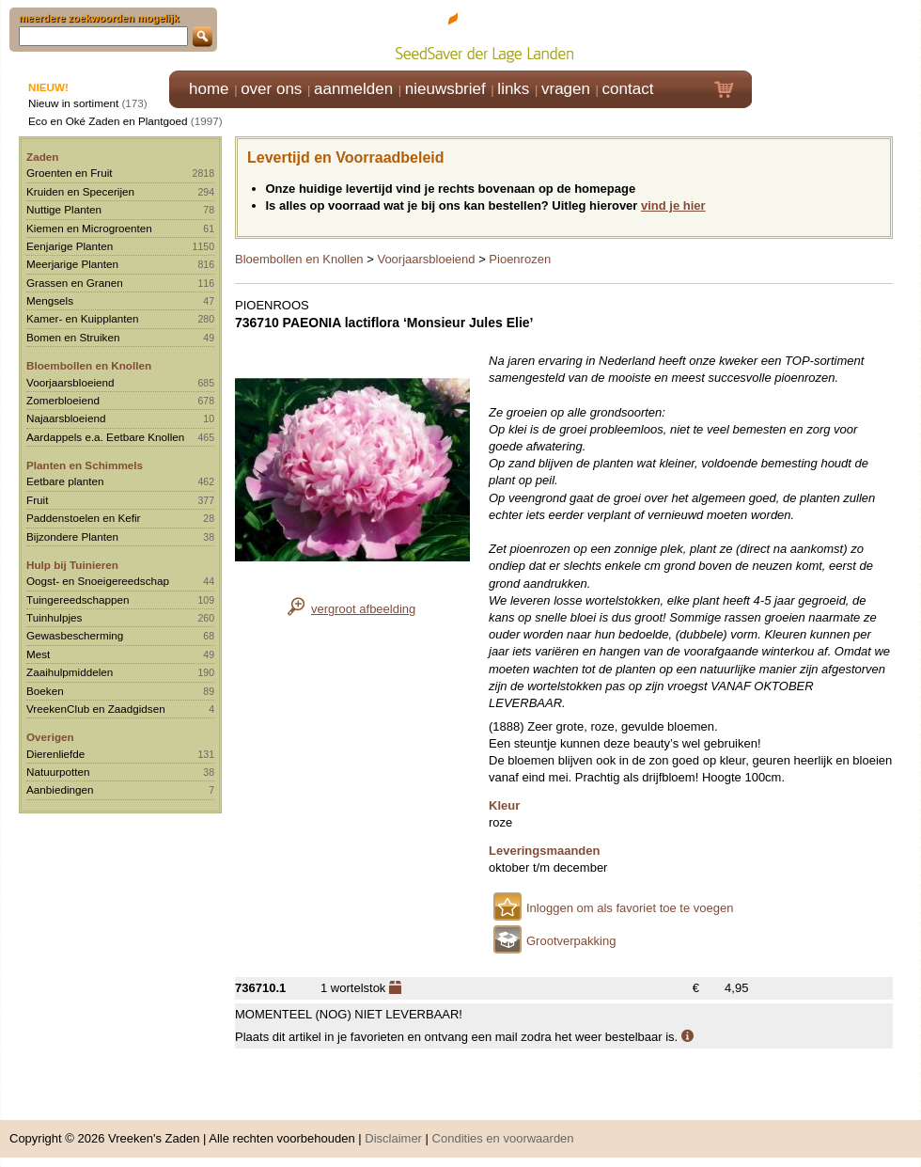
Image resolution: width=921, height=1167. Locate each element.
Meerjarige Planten (72, 264)
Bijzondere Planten (72, 536)
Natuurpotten (58, 771)
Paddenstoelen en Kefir (83, 518)
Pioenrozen (520, 259)
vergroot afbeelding (363, 609)
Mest (38, 654)
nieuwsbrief (445, 89)
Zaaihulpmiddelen (69, 672)
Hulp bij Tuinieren (72, 565)
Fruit (37, 500)
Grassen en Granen (74, 282)
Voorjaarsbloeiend (70, 382)
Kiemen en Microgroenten (89, 228)
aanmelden (353, 89)
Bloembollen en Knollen (88, 365)
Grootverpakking (571, 941)
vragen (565, 89)
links (513, 89)
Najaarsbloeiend (65, 418)
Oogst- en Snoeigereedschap (97, 581)
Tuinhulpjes (54, 617)
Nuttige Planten (63, 209)
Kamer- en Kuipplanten (82, 318)
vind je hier (673, 205)
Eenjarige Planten (69, 246)
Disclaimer (393, 1138)
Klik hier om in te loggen (837, 34)
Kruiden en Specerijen (80, 191)
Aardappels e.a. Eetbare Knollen (105, 437)
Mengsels (49, 300)
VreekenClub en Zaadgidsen (95, 708)
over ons (271, 89)
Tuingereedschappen (77, 599)
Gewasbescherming (74, 635)
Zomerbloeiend (63, 400)
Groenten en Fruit (69, 172)
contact (628, 89)
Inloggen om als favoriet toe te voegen (629, 908)
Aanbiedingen (60, 789)
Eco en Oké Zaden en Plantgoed (108, 121)
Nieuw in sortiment (73, 103)
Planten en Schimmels (84, 465)
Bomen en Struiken (72, 337)
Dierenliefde (55, 754)
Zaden (42, 156)
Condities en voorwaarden (503, 1138)
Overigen (50, 737)
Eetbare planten (65, 481)
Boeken (45, 691)
